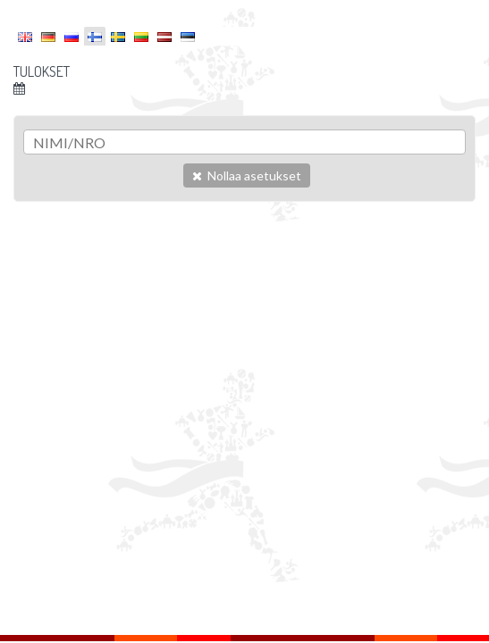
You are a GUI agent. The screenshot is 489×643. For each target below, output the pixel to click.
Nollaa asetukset (246, 175)
